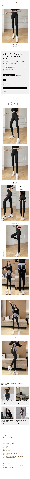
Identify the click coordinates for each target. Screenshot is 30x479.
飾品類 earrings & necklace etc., (9, 457)
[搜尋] (27, 5)
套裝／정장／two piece (7, 444)
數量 (3, 82)
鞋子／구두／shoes (6, 451)
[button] (1, 2)
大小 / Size (5, 77)
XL (15, 80)
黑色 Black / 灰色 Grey (8, 75)
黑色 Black (18, 75)
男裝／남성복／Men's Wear (8, 459)
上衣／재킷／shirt (6, 446)
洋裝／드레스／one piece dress (9, 443)
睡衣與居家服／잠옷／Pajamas (9, 454)
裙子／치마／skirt (6, 447)
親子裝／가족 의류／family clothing (10, 453)
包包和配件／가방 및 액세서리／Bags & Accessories (13, 456)
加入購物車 (15, 88)
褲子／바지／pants (6, 449)
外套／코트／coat (6, 450)
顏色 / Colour (6, 72)
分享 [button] (4, 91)
